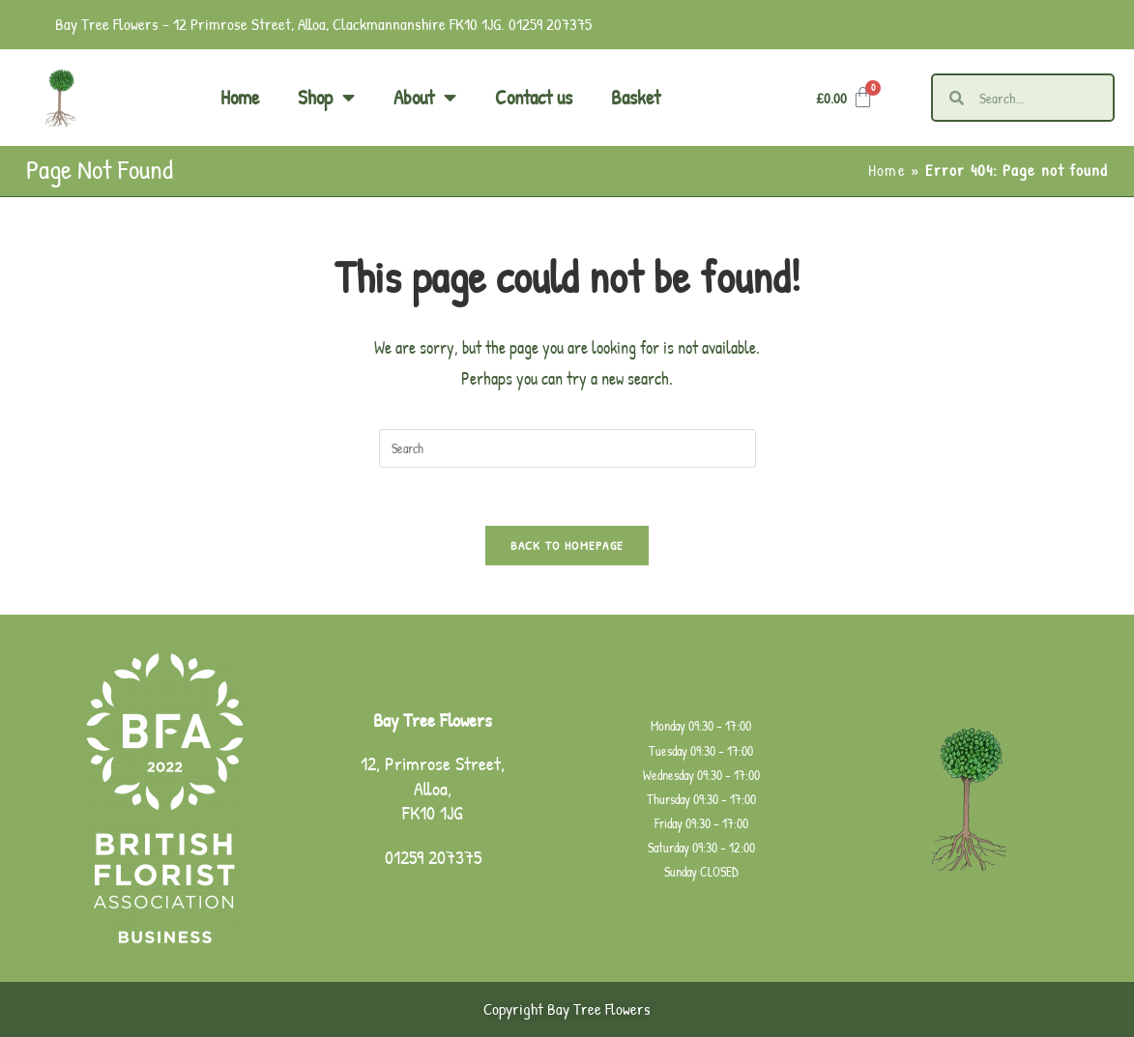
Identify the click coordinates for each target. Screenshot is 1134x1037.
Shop (326, 98)
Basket (635, 97)
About (424, 98)
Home (239, 97)
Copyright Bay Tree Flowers (567, 1010)
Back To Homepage (567, 546)
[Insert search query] (567, 448)
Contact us (533, 97)
